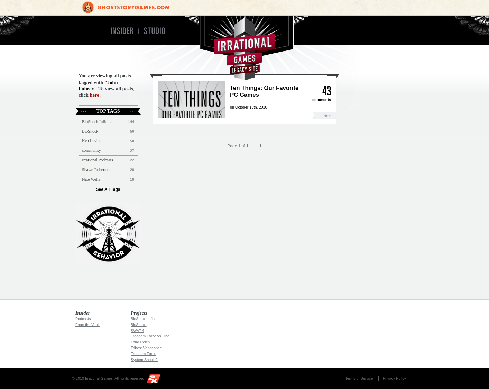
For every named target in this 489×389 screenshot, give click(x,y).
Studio (157, 31)
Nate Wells (91, 179)
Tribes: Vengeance (146, 348)
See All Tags (108, 189)
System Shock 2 (144, 360)
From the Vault (87, 325)
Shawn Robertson (96, 169)
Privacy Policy (394, 378)
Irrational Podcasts (97, 160)
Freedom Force (143, 354)
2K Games (155, 380)
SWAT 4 (137, 330)
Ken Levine (91, 140)
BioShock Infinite (97, 121)
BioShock (90, 131)
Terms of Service (359, 378)
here (94, 95)
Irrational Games (245, 48)
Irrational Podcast (108, 234)
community (91, 150)
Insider (326, 115)
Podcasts (83, 319)
